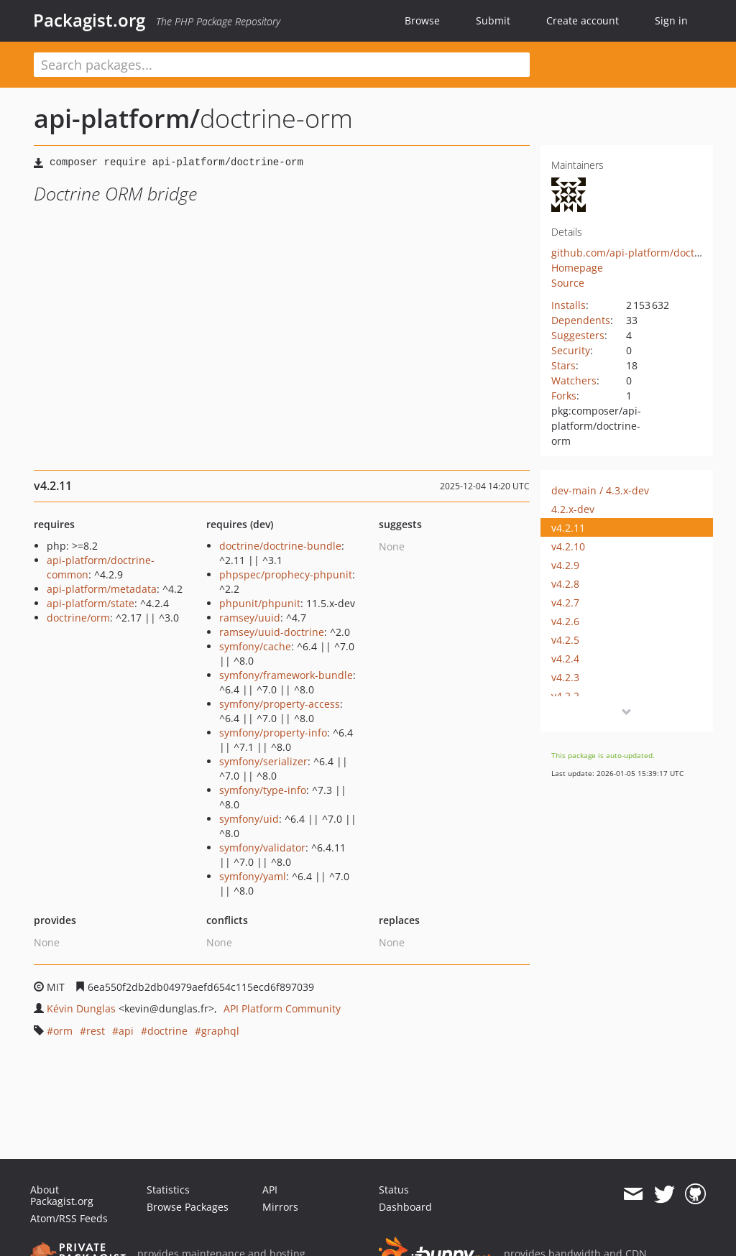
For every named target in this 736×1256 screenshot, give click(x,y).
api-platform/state (90, 603)
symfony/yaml (252, 876)
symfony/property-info (273, 732)
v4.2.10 (568, 546)
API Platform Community (282, 1008)
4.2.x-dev (572, 509)
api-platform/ (117, 118)
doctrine (167, 1031)
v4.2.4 (565, 658)
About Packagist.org (61, 1195)
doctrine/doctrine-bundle (280, 546)
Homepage (577, 267)
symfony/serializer (263, 761)
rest (95, 1031)
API (269, 1189)
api (126, 1031)
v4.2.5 (565, 640)
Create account (582, 20)
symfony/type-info (262, 790)
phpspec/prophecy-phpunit (285, 574)
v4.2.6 (565, 621)
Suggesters (577, 335)
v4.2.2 (565, 696)
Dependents (580, 320)
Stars (563, 365)
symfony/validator (262, 847)
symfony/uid (249, 819)
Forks (563, 395)
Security (570, 350)
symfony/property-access (279, 704)
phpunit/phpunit (259, 603)
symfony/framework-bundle (286, 675)
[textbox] (282, 64)
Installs (568, 305)
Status (394, 1189)
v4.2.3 (565, 677)
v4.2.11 (568, 528)
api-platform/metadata (102, 589)
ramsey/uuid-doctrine (271, 632)
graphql (220, 1031)
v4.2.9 (565, 565)
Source (567, 283)
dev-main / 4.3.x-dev (600, 490)
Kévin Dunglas (81, 1008)
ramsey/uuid (249, 617)
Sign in (671, 20)
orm (63, 1031)
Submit (493, 20)
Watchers (574, 380)
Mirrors (280, 1207)
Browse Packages (188, 1207)
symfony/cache (255, 646)
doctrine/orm (78, 617)
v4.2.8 (565, 584)
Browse (422, 20)
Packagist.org (89, 20)
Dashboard (405, 1207)
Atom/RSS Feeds (69, 1218)
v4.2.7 (565, 602)
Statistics (168, 1189)
